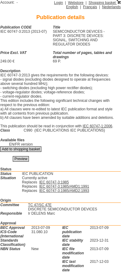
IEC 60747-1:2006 (97, 126)
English (72, 7)
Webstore (76, 3)
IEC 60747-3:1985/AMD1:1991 (64, 186)
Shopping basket (104, 3)
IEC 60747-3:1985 (54, 182)
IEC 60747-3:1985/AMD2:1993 (64, 191)
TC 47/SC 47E (39, 205)
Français (90, 7)
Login (58, 3)
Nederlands (111, 7)
